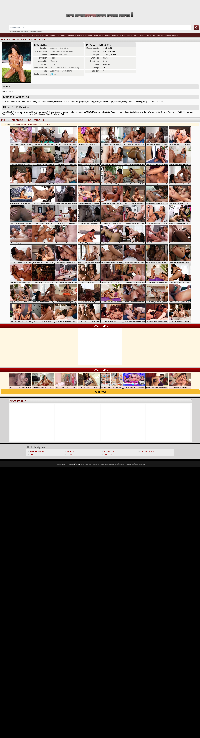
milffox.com (76, 464)
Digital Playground (112, 112)
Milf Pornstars (109, 451)
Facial (107, 35)
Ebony (34, 102)
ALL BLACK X (85, 112)
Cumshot (88, 35)
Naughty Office (44, 114)
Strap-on (146, 102)
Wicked (151, 112)
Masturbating (127, 35)
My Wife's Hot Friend (18, 114)
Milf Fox (100, 6)
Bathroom (42, 102)
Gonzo (28, 102)
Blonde (52, 35)
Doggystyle (98, 35)
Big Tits (45, 35)
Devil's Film (134, 112)
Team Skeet (7, 112)
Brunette (70, 35)
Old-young (138, 102)
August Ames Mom (24, 124)
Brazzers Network (31, 112)
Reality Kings (74, 112)
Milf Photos (71, 451)
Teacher (13, 102)
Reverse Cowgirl (171, 35)
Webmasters (109, 454)
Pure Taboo (172, 112)
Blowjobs (61, 35)
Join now (100, 391)
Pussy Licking (157, 35)
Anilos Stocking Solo (41, 124)
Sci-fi (97, 102)
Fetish (72, 102)
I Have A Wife (32, 114)
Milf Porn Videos (37, 451)
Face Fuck (159, 102)
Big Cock (35, 35)
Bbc (152, 102)
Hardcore (115, 35)
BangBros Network (46, 112)
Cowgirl (79, 35)
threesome (33, 31)
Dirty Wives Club (57, 114)
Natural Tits (144, 35)
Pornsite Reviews (147, 451)
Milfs (136, 35)
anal (22, 31)
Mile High (143, 112)
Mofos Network (98, 112)
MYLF (180, 112)
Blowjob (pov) (81, 102)
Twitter (56, 74)
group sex (39, 31)
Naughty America (61, 112)
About (69, 454)
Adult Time (124, 112)
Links (32, 454)
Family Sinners (161, 112)
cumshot (26, 31)
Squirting (90, 102)
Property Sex (18, 112)
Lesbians (117, 102)
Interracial (58, 102)
